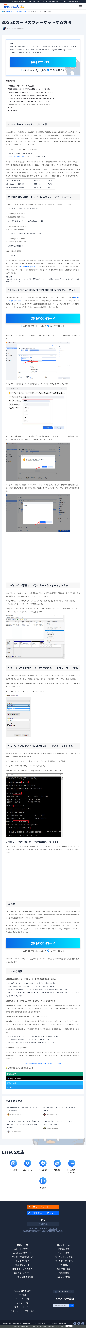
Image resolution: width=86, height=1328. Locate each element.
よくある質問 (12, 110)
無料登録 (43, 1224)
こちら (60, 1230)
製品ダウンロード (19, 1)
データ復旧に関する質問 (22, 1276)
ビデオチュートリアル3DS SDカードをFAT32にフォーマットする (29, 104)
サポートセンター (73, 1)
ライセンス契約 (53, 1323)
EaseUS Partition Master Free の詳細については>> (43, 1063)
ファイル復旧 (64, 1253)
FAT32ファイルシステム (16, 156)
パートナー (35, 1)
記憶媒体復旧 (64, 1249)
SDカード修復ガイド (22, 1249)
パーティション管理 (20, 12)
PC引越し (63, 1264)
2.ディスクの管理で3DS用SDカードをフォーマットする (28, 95)
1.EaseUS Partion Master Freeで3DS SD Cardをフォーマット (30, 92)
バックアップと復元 (64, 1261)
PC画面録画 (63, 1272)
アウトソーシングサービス (22, 1310)
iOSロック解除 (63, 1276)
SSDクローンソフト (22, 1272)
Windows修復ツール (22, 1253)
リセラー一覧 (22, 1302)
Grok (10, 1087)
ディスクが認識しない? (22, 1257)
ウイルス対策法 (22, 1261)
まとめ (10, 107)
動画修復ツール (22, 1264)
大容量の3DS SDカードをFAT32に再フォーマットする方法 (29, 89)
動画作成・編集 (64, 1268)
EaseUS (13, 6)
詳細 (61, 1326)
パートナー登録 (22, 1298)
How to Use (8, 12)
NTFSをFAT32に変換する (28, 266)
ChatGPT (11, 1074)
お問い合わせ (62, 1323)
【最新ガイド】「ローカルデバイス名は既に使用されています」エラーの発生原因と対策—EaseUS (23, 1124)
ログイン (53, 1228)
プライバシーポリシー (41, 1323)
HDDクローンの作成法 (22, 1268)
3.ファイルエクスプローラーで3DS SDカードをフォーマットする (31, 98)
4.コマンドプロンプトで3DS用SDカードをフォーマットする (29, 101)
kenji (14, 28)
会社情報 (22, 1295)
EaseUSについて (22, 1291)
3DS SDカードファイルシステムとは (21, 86)
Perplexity (12, 1083)
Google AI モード (14, 1078)
